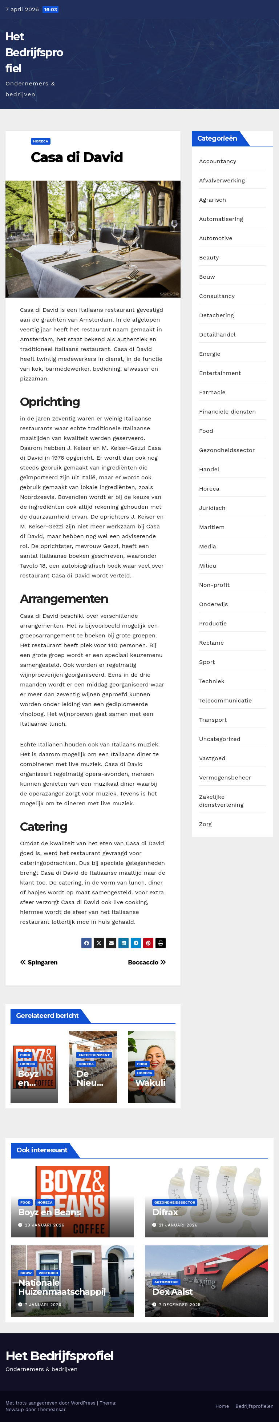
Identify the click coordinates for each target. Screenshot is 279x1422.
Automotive (215, 238)
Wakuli (150, 1082)
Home (222, 1406)
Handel (209, 469)
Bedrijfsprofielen (254, 1406)
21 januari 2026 (178, 1225)
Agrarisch (212, 199)
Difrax (165, 1212)
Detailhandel (217, 334)
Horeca (40, 141)
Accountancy (217, 161)
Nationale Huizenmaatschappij (61, 1287)
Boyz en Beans (31, 1082)
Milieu (207, 565)
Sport (207, 661)
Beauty (209, 257)
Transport (213, 719)
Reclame (211, 642)
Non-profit (214, 584)
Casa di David (77, 157)
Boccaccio (147, 962)
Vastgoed (212, 758)
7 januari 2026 (43, 1304)
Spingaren (38, 962)
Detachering (216, 315)
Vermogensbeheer (225, 777)
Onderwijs (213, 604)
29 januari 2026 (45, 1225)
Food (25, 1055)
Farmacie (212, 392)
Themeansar (51, 1409)
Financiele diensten (227, 411)
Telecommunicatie (225, 700)
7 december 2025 (180, 1304)
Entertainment (94, 1055)
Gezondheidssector (227, 450)
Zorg (205, 824)
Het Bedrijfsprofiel (34, 52)
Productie (213, 623)
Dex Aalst (172, 1291)
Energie (210, 353)
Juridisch (212, 507)
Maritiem (212, 527)
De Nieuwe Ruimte (92, 1082)
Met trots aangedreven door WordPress (51, 1403)
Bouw (207, 276)
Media (207, 546)
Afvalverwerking (222, 180)
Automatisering (221, 218)
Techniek (212, 681)
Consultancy (217, 296)
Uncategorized (219, 739)
